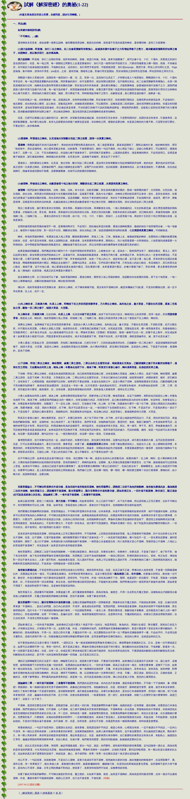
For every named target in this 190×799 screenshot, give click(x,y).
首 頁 (58, 793)
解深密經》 (29, 793)
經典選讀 (47, 793)
